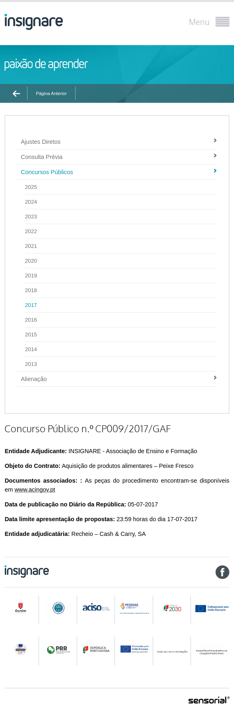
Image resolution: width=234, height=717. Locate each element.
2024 (31, 202)
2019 (31, 275)
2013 (31, 364)
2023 (31, 216)
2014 (31, 349)
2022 (31, 231)
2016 (31, 320)
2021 (31, 246)
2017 (31, 305)
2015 (31, 334)
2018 (31, 290)
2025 (31, 187)
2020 (31, 261)
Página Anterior (51, 93)
